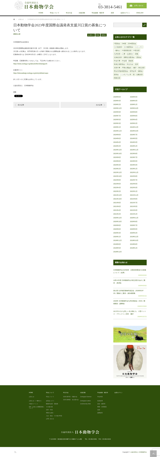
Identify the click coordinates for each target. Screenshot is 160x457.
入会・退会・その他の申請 (54, 415)
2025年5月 (117, 119)
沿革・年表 (49, 409)
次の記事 (99, 105)
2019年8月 (117, 244)
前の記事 (21, 105)
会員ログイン (125, 13)
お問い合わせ (138, 5)
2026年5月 (133, 97)
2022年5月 (133, 184)
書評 (134, 68)
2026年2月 (117, 104)
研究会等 (133, 71)
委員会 (138, 57)
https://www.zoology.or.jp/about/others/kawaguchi (30, 64)
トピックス (139, 47)
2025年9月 (117, 112)
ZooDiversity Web (85, 403)
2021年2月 (117, 214)
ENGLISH (140, 13)
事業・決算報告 (102, 406)
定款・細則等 (101, 403)
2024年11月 (117, 131)
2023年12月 (117, 150)
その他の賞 (49, 406)
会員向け (91, 35)
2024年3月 (133, 142)
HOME (41, 13)
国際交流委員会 (129, 57)
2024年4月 (117, 142)
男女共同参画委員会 (121, 71)
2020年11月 (134, 218)
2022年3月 (133, 187)
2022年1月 (133, 191)
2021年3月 (133, 210)
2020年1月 (117, 236)
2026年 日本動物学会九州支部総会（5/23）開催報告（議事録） (129, 302)
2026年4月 (117, 101)
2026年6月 (117, 97)
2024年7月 (133, 135)
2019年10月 (134, 240)
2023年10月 (117, 153)
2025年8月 (133, 112)
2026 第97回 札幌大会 (70, 396)
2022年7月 (133, 180)
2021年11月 (134, 195)
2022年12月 (117, 172)
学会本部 (100, 396)
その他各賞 (118, 47)
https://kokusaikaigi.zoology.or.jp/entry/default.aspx (30, 73)
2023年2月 (117, 169)
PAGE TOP (153, 453)
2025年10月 (134, 108)
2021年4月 (117, 210)
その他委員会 (128, 47)
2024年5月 (133, 138)
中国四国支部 (126, 50)
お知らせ (31, 396)
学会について (54, 13)
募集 (97, 35)
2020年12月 (117, 218)
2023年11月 (134, 150)
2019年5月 (117, 248)
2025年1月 (117, 127)
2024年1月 (133, 146)
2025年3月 (117, 123)
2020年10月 (117, 221)
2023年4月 (117, 165)
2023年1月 (133, 169)
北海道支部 (118, 57)
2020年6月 (117, 229)
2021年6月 (117, 206)
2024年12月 (134, 127)
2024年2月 (117, 146)
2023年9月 (133, 153)
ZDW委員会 (132, 43)
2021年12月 (117, 195)
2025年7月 (117, 116)
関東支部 (117, 78)
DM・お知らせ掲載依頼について (36, 407)
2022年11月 (134, 172)
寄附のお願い (50, 412)
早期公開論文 (126, 68)
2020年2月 (133, 233)
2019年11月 (117, 240)
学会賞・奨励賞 (127, 61)
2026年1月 (133, 104)
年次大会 (69, 13)
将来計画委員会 (119, 64)
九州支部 (117, 54)
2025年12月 (117, 108)
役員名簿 (100, 400)
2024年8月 (117, 135)
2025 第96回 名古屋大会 (71, 399)
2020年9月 (133, 221)
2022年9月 (133, 176)
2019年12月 (134, 236)
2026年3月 (133, 101)
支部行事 (117, 68)
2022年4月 (117, 187)
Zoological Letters (85, 400)
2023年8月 (117, 157)
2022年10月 (117, 176)
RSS (15, 451)
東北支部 (141, 68)
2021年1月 (133, 214)
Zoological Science (85, 396)
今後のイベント (33, 403)
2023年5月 (133, 161)
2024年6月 (117, 138)
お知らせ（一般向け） (35, 400)
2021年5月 (133, 206)
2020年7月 (133, 225)
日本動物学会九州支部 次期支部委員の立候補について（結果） (129, 271)
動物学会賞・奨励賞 (52, 403)
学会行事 (117, 61)
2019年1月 (133, 248)
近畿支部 (139, 74)
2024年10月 (134, 131)
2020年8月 (117, 225)
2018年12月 (117, 252)
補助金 (103, 35)
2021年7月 (133, 203)
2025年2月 (133, 123)
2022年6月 (117, 184)
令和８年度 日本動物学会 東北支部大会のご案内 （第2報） (129, 281)
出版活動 (82, 13)
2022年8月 (117, 180)
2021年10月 (117, 199)
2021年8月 (117, 203)
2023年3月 (133, 165)
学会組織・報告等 (98, 13)
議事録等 (100, 412)
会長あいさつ (50, 400)
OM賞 (124, 43)
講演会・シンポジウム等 (122, 74)
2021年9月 (133, 199)
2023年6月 (117, 161)
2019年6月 (133, 244)
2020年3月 (117, 233)
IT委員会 (117, 43)
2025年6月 (133, 116)
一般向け (117, 50)
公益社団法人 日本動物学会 (138, 452)
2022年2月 (117, 191)
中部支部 (136, 50)
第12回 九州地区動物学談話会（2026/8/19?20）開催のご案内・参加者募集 (128, 292)
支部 (112, 13)
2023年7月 (133, 157)
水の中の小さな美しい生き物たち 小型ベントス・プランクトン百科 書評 (129, 312)
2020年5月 (133, 229)
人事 (123, 54)
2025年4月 (133, 119)
